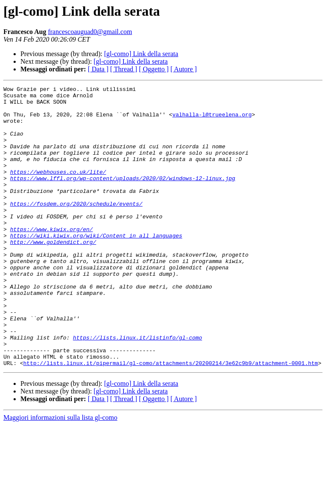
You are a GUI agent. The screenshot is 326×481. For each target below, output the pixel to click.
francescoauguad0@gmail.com (90, 31)
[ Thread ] (124, 69)
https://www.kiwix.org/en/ (51, 258)
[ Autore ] (183, 69)
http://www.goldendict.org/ (53, 273)
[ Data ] (98, 69)
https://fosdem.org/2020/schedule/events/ (76, 228)
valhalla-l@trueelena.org (212, 120)
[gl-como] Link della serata (141, 53)
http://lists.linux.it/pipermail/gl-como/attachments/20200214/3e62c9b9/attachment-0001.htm (170, 419)
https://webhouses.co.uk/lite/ (58, 189)
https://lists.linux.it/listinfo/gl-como (137, 388)
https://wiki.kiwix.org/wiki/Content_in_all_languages (96, 266)
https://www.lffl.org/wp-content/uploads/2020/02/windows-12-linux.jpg (122, 197)
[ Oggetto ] (154, 69)
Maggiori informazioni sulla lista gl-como (60, 473)
